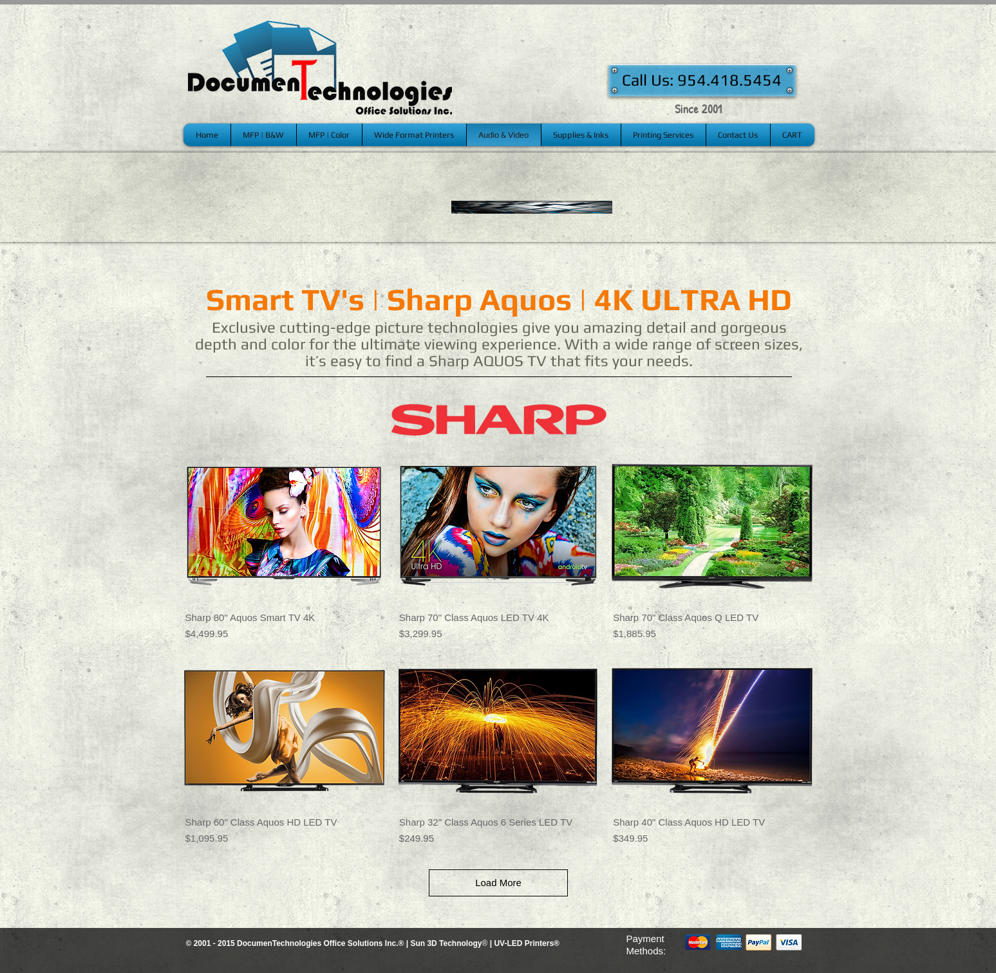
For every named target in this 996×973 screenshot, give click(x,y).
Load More (498, 882)
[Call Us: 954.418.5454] (702, 80)
